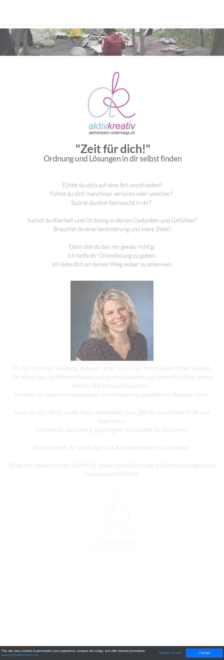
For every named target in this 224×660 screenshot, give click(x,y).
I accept (204, 653)
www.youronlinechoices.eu (19, 655)
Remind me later (170, 653)
